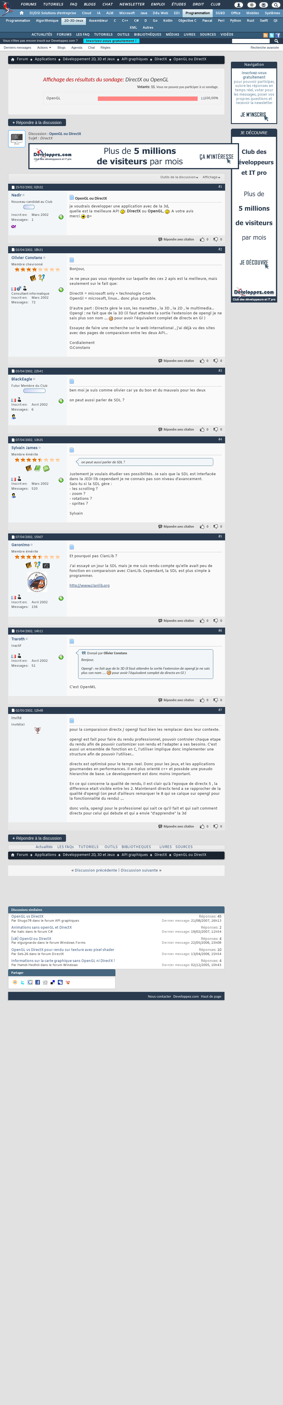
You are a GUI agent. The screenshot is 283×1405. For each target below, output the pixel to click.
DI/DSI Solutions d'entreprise (53, 13)
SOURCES (208, 35)
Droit (198, 4)
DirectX (161, 59)
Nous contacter (159, 996)
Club (215, 4)
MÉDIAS (172, 35)
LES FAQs (65, 847)
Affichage (210, 177)
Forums (28, 4)
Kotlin (167, 21)
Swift (264, 21)
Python (235, 21)
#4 (220, 439)
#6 (220, 630)
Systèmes (272, 13)
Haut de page (211, 996)
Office (235, 13)
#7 (220, 710)
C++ (125, 21)
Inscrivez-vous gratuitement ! (111, 41)
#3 (220, 371)
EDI (177, 13)
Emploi (157, 4)
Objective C (187, 21)
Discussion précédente (96, 870)
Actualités (44, 847)
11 (203, 98)
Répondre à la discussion (37, 122)
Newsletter (131, 4)
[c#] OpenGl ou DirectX (31, 939)
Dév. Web (160, 13)
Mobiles (252, 13)
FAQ (73, 4)
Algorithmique (47, 21)
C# (136, 21)
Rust (250, 21)
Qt (275, 21)
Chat (107, 4)
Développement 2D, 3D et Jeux (89, 59)
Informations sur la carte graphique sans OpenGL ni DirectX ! (63, 961)
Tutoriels (52, 4)
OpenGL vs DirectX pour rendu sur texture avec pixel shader (62, 950)
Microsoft (127, 13)
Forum (22, 59)
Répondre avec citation (176, 239)
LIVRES (189, 35)
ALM (109, 13)
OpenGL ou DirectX (65, 133)
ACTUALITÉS (42, 35)
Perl (221, 21)
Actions (42, 47)
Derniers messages (17, 47)
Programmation (197, 13)
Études (178, 4)
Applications (45, 59)
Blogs (89, 4)
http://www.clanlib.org (89, 585)
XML (133, 28)
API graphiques (135, 59)
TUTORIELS (103, 35)
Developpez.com (186, 996)
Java (143, 13)
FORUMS (64, 35)
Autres (148, 28)
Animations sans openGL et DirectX (41, 927)
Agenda (76, 47)
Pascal (207, 21)
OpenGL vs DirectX (27, 916)
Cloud (86, 13)
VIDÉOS (226, 35)
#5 (220, 536)
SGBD (220, 13)
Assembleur (98, 21)
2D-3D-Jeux (73, 21)
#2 (220, 249)
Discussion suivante (139, 870)
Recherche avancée (265, 47)
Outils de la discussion (178, 177)
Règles (106, 47)
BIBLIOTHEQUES (136, 847)
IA (98, 13)
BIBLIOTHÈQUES (147, 35)
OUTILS (123, 35)
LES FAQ (82, 35)
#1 (220, 187)
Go (155, 21)
